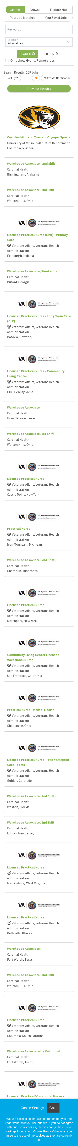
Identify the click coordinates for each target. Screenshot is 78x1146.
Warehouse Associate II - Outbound (33, 1051)
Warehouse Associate (23, 407)
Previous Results (39, 89)
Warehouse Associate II (24, 948)
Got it (53, 1108)
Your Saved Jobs (56, 17)
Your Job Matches (22, 17)
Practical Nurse (18, 528)
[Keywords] (39, 29)
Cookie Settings (32, 1108)
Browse (35, 10)
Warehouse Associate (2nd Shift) (31, 560)
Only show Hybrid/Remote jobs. (32, 60)
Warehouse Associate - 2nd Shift (31, 163)
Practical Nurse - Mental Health (30, 710)
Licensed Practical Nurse (25, 478)
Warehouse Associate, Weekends (32, 271)
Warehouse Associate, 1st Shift (30, 434)
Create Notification (57, 78)
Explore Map (59, 10)
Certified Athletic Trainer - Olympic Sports (38, 137)
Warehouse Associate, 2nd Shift (30, 190)
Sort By (11, 78)
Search (15, 10)
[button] (52, 54)
